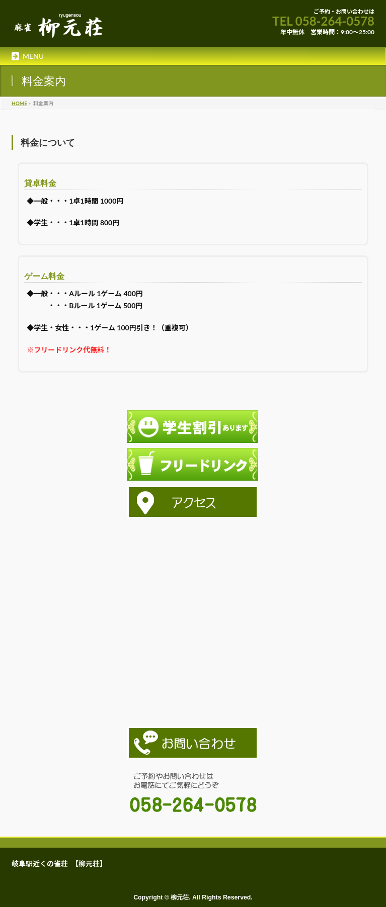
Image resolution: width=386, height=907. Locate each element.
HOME (19, 103)
